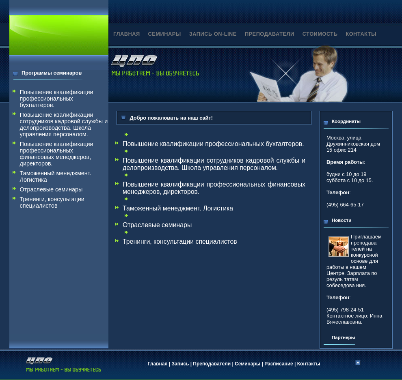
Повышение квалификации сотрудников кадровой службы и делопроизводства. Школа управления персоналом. (64, 124)
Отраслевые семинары (51, 189)
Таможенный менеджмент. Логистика (55, 176)
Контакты (308, 364)
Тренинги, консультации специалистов (52, 202)
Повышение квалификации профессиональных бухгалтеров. (56, 98)
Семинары (247, 364)
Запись (180, 364)
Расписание (278, 364)
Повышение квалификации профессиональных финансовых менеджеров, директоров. (56, 154)
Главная (158, 364)
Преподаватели (212, 364)
